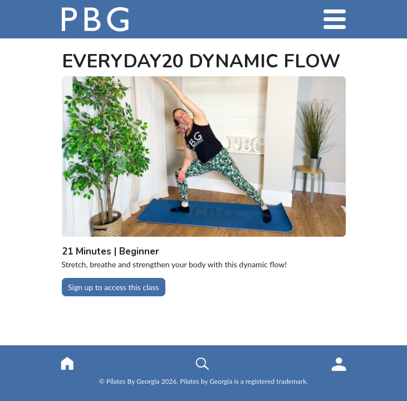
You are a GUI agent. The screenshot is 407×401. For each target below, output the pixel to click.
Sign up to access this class (113, 287)
